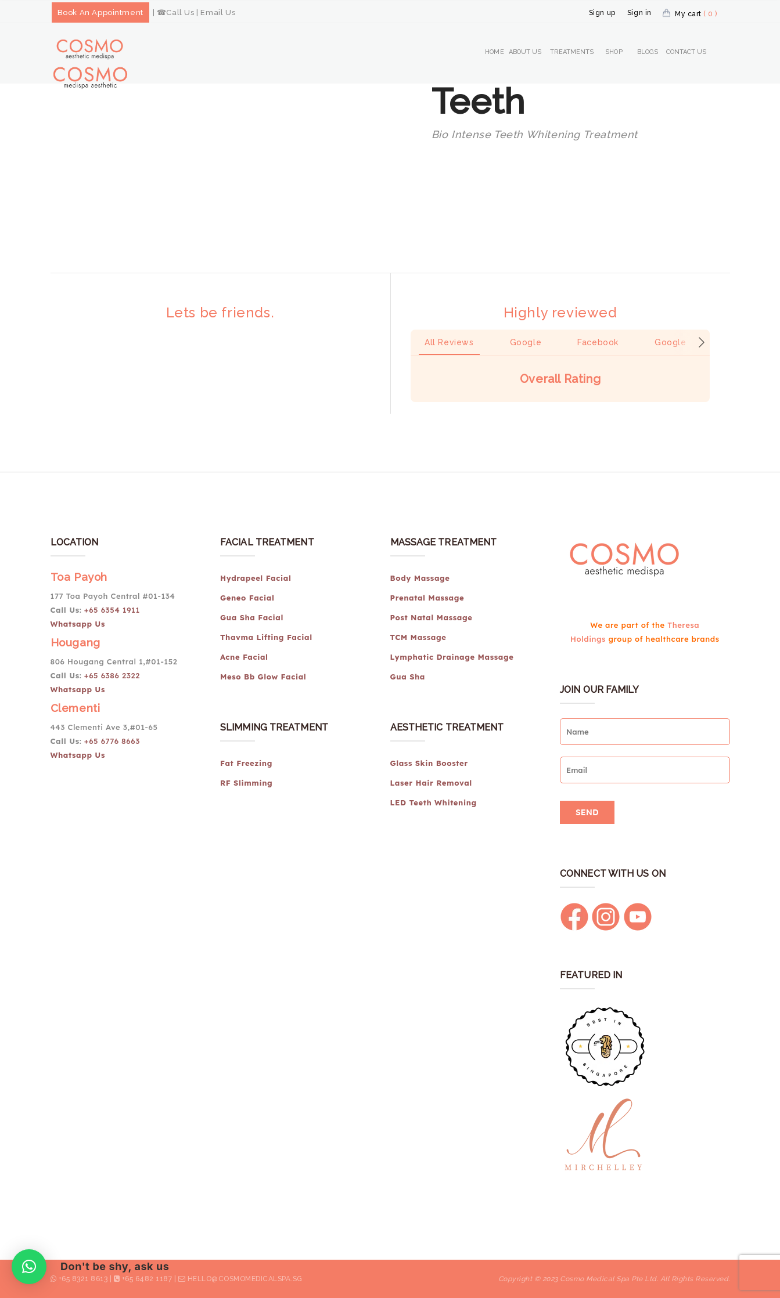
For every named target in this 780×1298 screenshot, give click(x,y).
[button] (410, 413)
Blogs (648, 52)
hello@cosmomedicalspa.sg (245, 1279)
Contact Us (686, 52)
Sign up (602, 13)
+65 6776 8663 (112, 741)
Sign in (639, 13)
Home (494, 52)
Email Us (217, 12)
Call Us (180, 12)
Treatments (572, 52)
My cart (696, 14)
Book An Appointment (100, 12)
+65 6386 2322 (112, 675)
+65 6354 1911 (113, 609)
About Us (525, 52)
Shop (613, 52)
